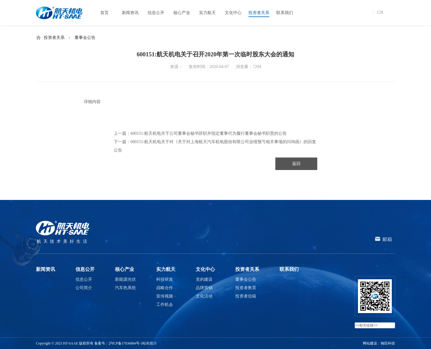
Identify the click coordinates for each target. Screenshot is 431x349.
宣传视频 (164, 296)
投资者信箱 (245, 296)
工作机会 (164, 304)
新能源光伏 (125, 279)
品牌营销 (204, 288)
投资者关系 (54, 37)
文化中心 (205, 269)
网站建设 (370, 343)
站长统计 (149, 343)
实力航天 (165, 269)
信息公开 (85, 269)
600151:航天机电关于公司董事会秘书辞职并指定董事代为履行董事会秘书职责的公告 (208, 134)
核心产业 (124, 269)
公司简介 (83, 288)
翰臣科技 (388, 343)
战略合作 (164, 288)
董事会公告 (85, 37)
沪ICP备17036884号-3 (125, 343)
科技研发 (164, 279)
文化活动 (204, 296)
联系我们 (289, 269)
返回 (296, 165)
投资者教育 (245, 288)
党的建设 (204, 279)
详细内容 (92, 103)
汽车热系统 (125, 288)
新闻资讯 (45, 269)
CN (380, 12)
